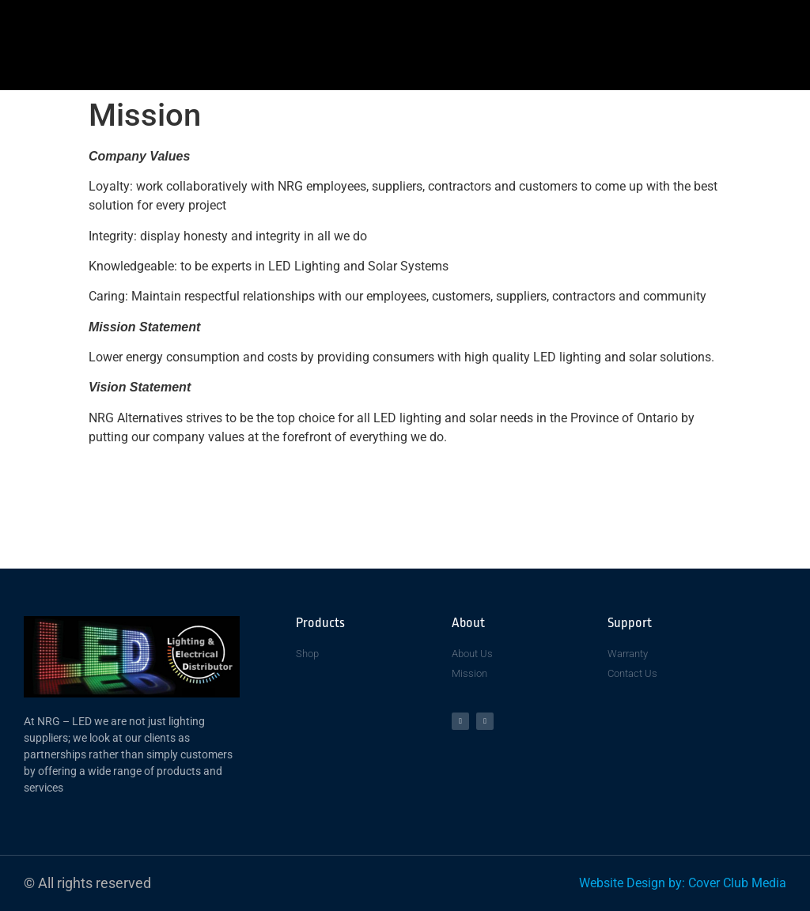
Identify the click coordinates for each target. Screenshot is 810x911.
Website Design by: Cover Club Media (682, 882)
